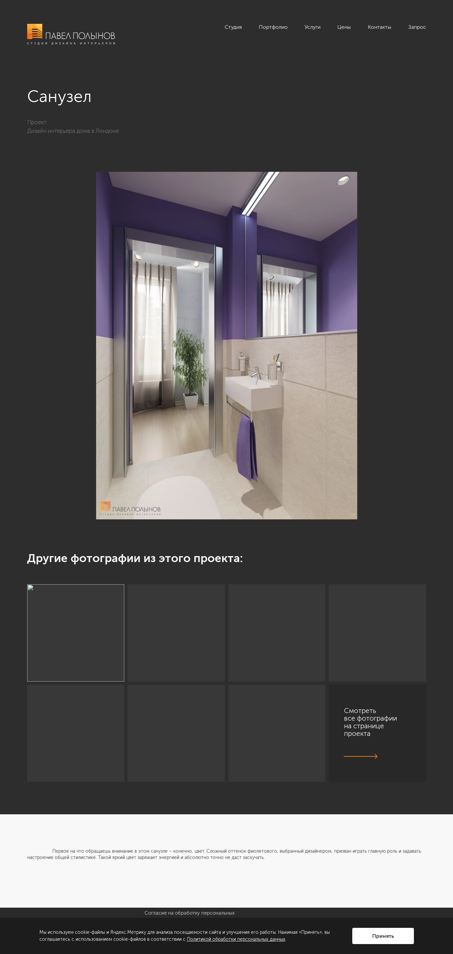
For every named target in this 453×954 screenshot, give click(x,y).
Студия (233, 27)
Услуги (312, 27)
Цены (344, 27)
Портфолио (273, 27)
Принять (383, 936)
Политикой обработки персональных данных (236, 939)
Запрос (417, 27)
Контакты (379, 27)
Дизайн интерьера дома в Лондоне (73, 130)
